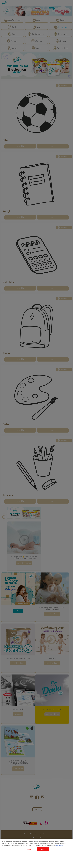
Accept (42, 849)
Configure (29, 849)
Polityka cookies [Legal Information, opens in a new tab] (59, 845)
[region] (36, 846)
